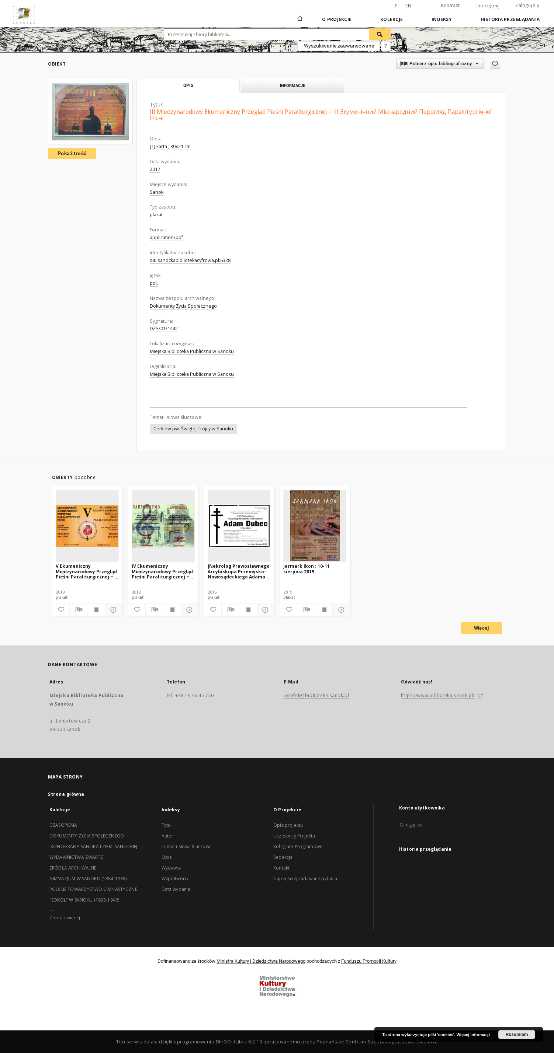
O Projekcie (337, 19)
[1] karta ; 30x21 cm (170, 146)
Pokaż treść (72, 153)
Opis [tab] (188, 85)
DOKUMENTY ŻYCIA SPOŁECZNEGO (86, 836)
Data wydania (176, 889)
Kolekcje (391, 19)
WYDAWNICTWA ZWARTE (76, 857)
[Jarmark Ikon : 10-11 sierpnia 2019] (315, 525)
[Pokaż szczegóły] (112, 610)
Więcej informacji (473, 1034)
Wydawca (172, 868)
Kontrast (450, 5)
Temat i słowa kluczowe (187, 846)
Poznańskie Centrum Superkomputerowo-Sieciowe (377, 1042)
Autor (168, 836)
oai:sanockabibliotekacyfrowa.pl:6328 (190, 260)
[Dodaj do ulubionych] (495, 64)
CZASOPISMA (63, 825)
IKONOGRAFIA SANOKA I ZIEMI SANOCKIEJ (93, 846)
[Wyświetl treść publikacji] (96, 610)
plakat (156, 214)
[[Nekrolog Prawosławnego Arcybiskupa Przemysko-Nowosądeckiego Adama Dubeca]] (239, 525)
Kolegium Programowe (297, 846)
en (408, 5)
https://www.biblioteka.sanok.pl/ (438, 695)
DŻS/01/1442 (164, 328)
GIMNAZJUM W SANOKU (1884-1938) (88, 878)
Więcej (481, 628)
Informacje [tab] (292, 85)
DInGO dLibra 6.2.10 (239, 1042)
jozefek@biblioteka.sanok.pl (316, 695)
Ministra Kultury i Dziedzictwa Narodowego (261, 961)
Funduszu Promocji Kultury (369, 961)
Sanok (156, 192)
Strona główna (66, 794)
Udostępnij (487, 6)
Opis (167, 857)
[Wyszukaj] (380, 34)
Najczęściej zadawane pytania (305, 878)
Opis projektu (288, 825)
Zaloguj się (527, 5)
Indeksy (442, 19)
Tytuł (167, 825)
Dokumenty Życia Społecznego (183, 306)
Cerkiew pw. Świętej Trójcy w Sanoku (193, 429)
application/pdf (166, 237)
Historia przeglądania (510, 19)
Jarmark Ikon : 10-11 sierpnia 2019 (306, 568)
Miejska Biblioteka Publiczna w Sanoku (192, 351)
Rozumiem (517, 1034)
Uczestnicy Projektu (294, 836)
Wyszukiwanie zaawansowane (339, 46)
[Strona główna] (299, 19)
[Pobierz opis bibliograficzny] (78, 610)
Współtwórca (176, 878)
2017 (155, 169)
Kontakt (281, 868)
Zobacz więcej (64, 917)
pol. (154, 283)
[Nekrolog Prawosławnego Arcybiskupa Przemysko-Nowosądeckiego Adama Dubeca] (239, 571)
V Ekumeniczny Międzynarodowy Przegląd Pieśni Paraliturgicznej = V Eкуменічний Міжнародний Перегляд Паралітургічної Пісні (86, 571)
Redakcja (282, 857)
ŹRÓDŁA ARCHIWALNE (73, 868)
